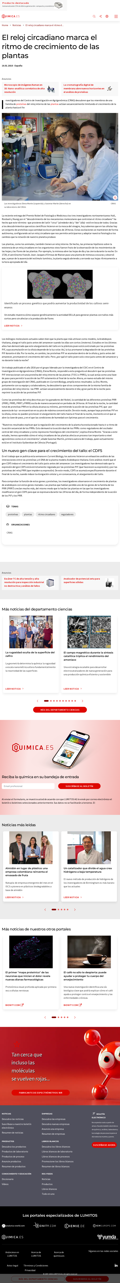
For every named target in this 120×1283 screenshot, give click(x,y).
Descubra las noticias (13, 1119)
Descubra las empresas (53, 1119)
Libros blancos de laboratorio (57, 1151)
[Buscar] (94, 16)
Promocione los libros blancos (58, 1161)
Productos (47, 1184)
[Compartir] (100, 16)
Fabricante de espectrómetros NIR (40, 1092)
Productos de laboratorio (15, 1151)
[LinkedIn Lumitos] (116, 1265)
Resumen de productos (14, 1166)
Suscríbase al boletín (79, 786)
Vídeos (5, 1184)
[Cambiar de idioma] (107, 16)
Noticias (46, 1179)
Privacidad (30, 1270)
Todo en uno (48, 1193)
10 (75, 701)
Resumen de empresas (53, 1133)
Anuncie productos (11, 1161)
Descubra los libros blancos (56, 1146)
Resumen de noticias (12, 1132)
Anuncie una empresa (53, 1128)
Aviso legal (12, 1265)
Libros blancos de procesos (56, 1156)
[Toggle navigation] (116, 17)
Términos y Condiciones (36, 1265)
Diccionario (8, 1179)
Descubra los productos (14, 1146)
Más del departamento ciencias (60, 709)
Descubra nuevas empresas (56, 1124)
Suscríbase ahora (104, 1144)
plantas (55, 103)
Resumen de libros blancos (56, 1166)
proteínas (21, 103)
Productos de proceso (13, 1156)
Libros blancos (49, 1188)
